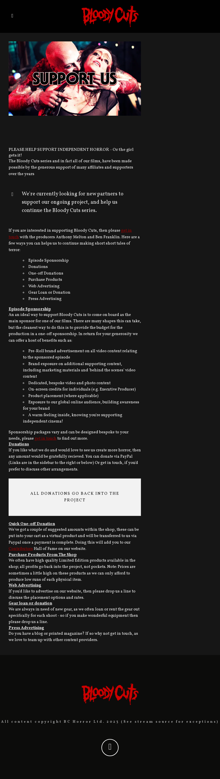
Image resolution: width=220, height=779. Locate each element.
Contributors (21, 549)
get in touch (45, 438)
